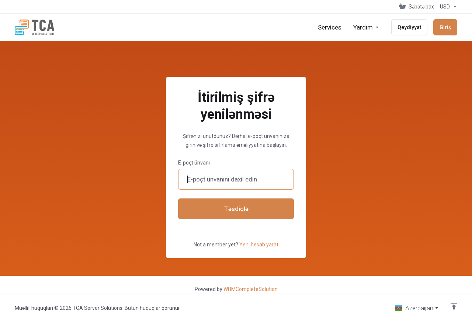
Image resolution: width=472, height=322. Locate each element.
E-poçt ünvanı (194, 163)
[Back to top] (454, 306)
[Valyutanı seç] (447, 6)
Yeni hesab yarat (258, 244)
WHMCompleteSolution (250, 289)
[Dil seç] (417, 308)
